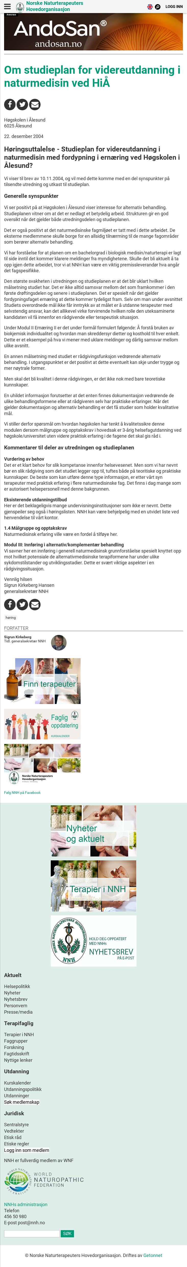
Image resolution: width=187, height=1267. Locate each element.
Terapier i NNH (19, 1034)
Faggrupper (16, 1041)
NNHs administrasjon (25, 1204)
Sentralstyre (16, 1124)
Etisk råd (12, 1137)
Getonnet (152, 1255)
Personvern (15, 1005)
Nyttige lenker (18, 1060)
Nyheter (12, 992)
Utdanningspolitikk (23, 1089)
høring (11, 617)
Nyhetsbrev (16, 999)
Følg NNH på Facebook (22, 792)
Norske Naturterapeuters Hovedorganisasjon (54, 6)
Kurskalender (17, 1083)
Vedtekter (14, 1131)
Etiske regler (16, 1143)
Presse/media (18, 1012)
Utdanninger (16, 1095)
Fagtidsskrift (16, 1053)
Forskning (14, 1047)
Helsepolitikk (17, 986)
